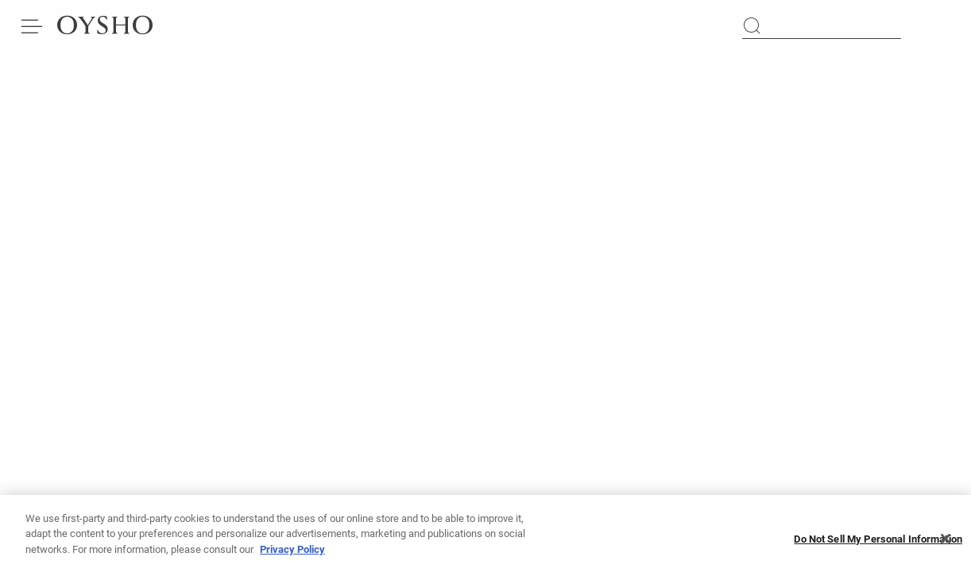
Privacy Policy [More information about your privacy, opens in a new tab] (292, 554)
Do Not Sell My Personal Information (878, 544)
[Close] (945, 544)
